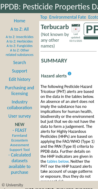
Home (19, 21)
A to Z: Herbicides (20, 41)
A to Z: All (19, 29)
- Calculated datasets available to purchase (19, 163)
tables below (57, 161)
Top (43, 17)
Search (19, 62)
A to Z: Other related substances (19, 52)
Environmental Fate (67, 17)
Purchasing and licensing (19, 90)
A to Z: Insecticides (19, 37)
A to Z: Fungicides (20, 46)
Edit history (20, 79)
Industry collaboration (19, 105)
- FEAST (19, 139)
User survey (19, 116)
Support (19, 71)
